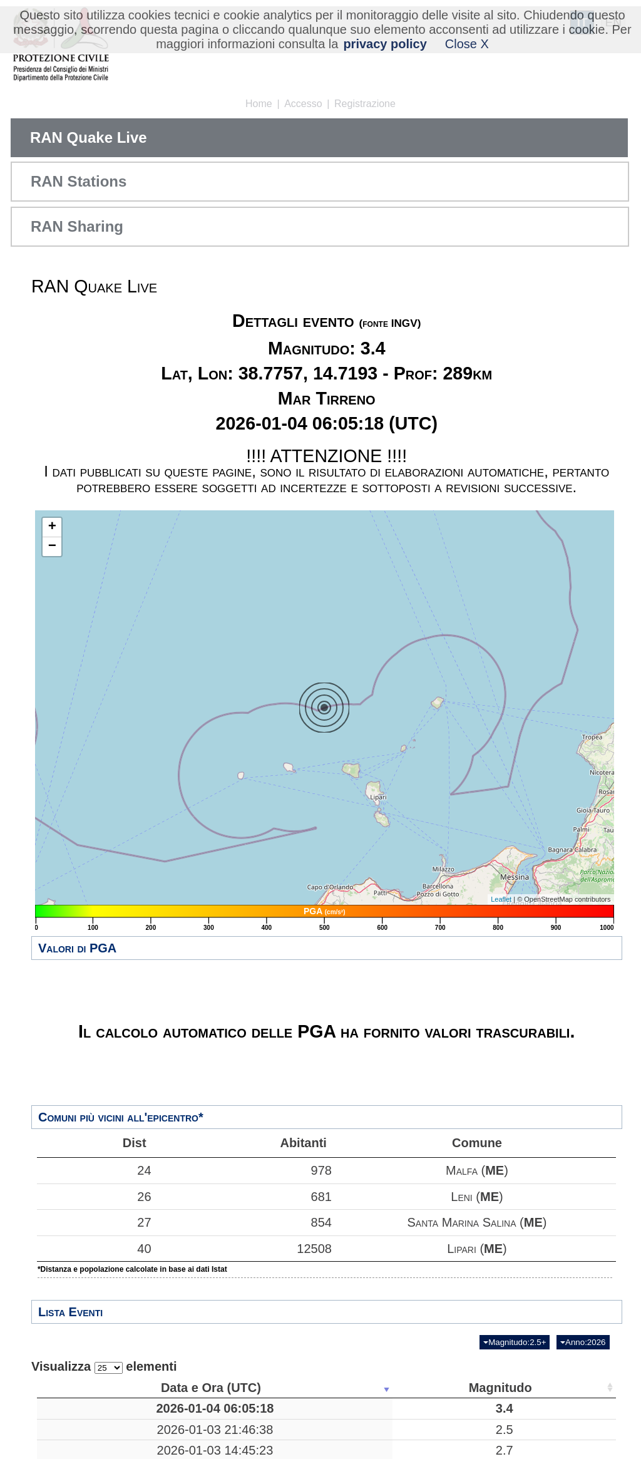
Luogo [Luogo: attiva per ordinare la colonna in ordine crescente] (291, 1388)
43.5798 (467, 1437)
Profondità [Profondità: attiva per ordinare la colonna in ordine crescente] (388, 1388)
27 (94, 1222)
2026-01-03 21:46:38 (98, 1437)
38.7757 (467, 1408)
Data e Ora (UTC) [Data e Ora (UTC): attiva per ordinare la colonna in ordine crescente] (94, 1388)
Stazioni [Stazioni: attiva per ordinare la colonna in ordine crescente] (530, 1388)
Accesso (303, 103)
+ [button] (52, 527)
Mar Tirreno (296, 1408)
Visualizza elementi (104, 1366)
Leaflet (501, 899)
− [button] (52, 546)
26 (94, 1197)
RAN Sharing (77, 226)
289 (392, 1408)
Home (258, 103)
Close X (467, 44)
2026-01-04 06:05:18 (98, 1408)
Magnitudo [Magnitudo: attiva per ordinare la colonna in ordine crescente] (194, 1388)
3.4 (198, 1408)
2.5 (198, 1437)
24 (94, 1170)
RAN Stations (78, 181)
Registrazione (365, 103)
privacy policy (384, 44)
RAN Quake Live (88, 137)
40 (94, 1248)
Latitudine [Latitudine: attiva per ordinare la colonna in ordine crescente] (463, 1388)
